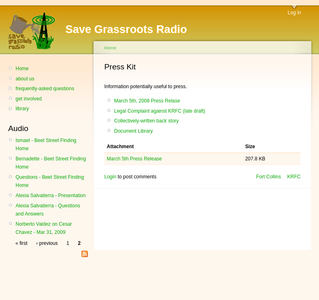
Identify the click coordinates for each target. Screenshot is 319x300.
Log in (294, 13)
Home (22, 68)
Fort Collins (268, 177)
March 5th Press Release (134, 159)
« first (21, 243)
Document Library (133, 131)
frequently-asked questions (45, 88)
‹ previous (47, 243)
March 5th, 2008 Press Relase (147, 101)
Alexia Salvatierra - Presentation (50, 195)
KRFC (294, 177)
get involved (29, 99)
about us (25, 79)
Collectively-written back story (146, 121)
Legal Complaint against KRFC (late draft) (159, 111)
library (22, 108)
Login (110, 177)
